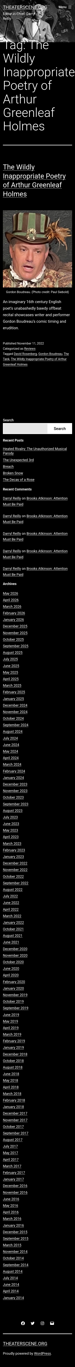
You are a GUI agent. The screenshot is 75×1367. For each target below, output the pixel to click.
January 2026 (13, 620)
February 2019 (14, 1041)
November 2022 (15, 870)
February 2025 (14, 692)
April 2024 (11, 758)
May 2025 (10, 672)
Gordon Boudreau (50, 354)
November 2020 (15, 955)
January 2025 (13, 699)
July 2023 (10, 817)
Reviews (29, 348)
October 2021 (13, 929)
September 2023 (15, 804)
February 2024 (14, 771)
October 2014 (13, 1258)
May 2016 (10, 1206)
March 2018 (12, 1094)
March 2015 (12, 1245)
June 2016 (11, 1199)
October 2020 (13, 962)
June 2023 (11, 824)
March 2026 (12, 606)
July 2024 (10, 738)
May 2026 (10, 593)
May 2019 (10, 1021)
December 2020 (15, 949)
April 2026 (11, 600)
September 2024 (15, 725)
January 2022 (13, 922)
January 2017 (13, 1179)
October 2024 (13, 718)
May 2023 (10, 830)
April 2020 (11, 975)
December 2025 (15, 626)
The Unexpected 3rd (18, 460)
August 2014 (13, 1271)
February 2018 (14, 1100)
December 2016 (15, 1186)
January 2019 (13, 1047)
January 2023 (13, 857)
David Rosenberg (25, 354)
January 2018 (13, 1107)
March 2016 (12, 1219)
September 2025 (15, 646)
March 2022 (12, 916)
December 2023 (15, 784)
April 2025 (11, 679)
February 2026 (14, 613)
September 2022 (15, 883)
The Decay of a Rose (19, 480)
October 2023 (13, 797)
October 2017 (13, 1127)
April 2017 (11, 1159)
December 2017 (15, 1113)
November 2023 (15, 791)
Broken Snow (13, 473)
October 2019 (13, 1001)
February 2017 (14, 1173)
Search (8, 420)
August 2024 (13, 731)
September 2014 (15, 1265)
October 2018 (13, 1061)
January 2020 (13, 988)
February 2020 (14, 982)
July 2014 (10, 1278)
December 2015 (15, 1232)
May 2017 (10, 1153)
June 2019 (11, 1015)
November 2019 (15, 995)
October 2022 (13, 876)
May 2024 (10, 751)
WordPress (42, 1353)
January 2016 (13, 1225)
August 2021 (13, 936)
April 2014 (11, 1291)
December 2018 (15, 1054)
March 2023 (12, 843)
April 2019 (11, 1028)
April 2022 (11, 909)
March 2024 (12, 764)
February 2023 (14, 850)
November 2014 (15, 1252)
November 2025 (15, 633)
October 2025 (13, 639)
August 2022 (13, 890)
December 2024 (15, 705)
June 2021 (11, 942)
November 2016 (15, 1192)
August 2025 (13, 652)
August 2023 (13, 811)
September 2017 (15, 1133)
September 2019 (15, 1008)
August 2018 (13, 1067)
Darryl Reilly (12, 498)
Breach (8, 466)
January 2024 (13, 778)
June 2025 (11, 666)
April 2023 (11, 837)
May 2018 (10, 1080)
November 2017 (15, 1120)
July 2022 (10, 896)
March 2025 (12, 685)
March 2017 (12, 1166)
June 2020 (11, 968)
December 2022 (15, 863)
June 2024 (11, 745)
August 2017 (13, 1140)
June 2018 (11, 1074)
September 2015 (15, 1238)
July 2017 (10, 1146)
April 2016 (11, 1212)
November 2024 (15, 712)
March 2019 (12, 1034)
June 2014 (11, 1284)
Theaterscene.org (25, 7)
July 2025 (10, 659)
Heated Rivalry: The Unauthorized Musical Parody (35, 451)
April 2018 (11, 1087)
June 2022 (11, 903)
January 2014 (13, 1298)
